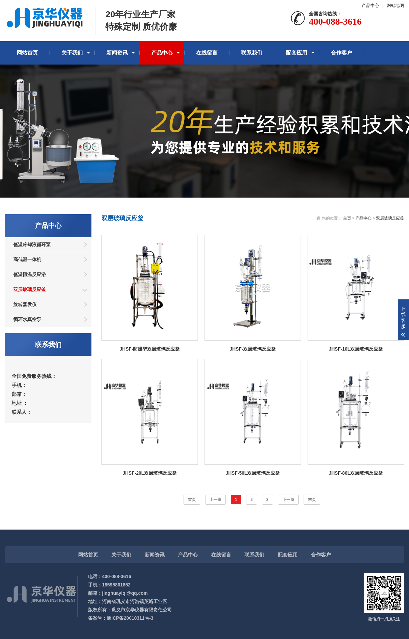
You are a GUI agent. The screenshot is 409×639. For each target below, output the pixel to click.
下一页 (288, 499)
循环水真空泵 (27, 319)
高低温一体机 (27, 259)
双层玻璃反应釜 (29, 289)
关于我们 (72, 53)
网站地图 (395, 5)
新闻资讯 (117, 53)
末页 (312, 499)
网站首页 (27, 53)
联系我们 (251, 53)
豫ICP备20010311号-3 (130, 618)
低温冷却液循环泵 (32, 244)
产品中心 (370, 5)
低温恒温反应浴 (29, 274)
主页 (347, 218)
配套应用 (296, 53)
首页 (192, 499)
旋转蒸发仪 (25, 304)
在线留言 (206, 53)
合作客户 (341, 53)
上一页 (215, 499)
